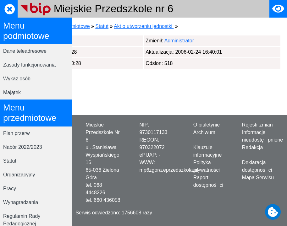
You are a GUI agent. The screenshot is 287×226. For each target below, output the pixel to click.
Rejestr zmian (257, 124)
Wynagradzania (20, 202)
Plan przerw (16, 133)
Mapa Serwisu (258, 177)
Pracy (9, 188)
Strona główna (94, 26)
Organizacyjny (19, 174)
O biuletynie (206, 124)
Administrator (109, 40)
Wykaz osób (16, 78)
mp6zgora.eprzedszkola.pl (168, 170)
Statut (9, 161)
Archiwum (204, 132)
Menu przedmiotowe (138, 26)
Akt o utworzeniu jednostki (215, 26)
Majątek (12, 92)
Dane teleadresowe (25, 51)
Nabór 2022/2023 (22, 147)
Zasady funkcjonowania (29, 64)
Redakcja (252, 147)
